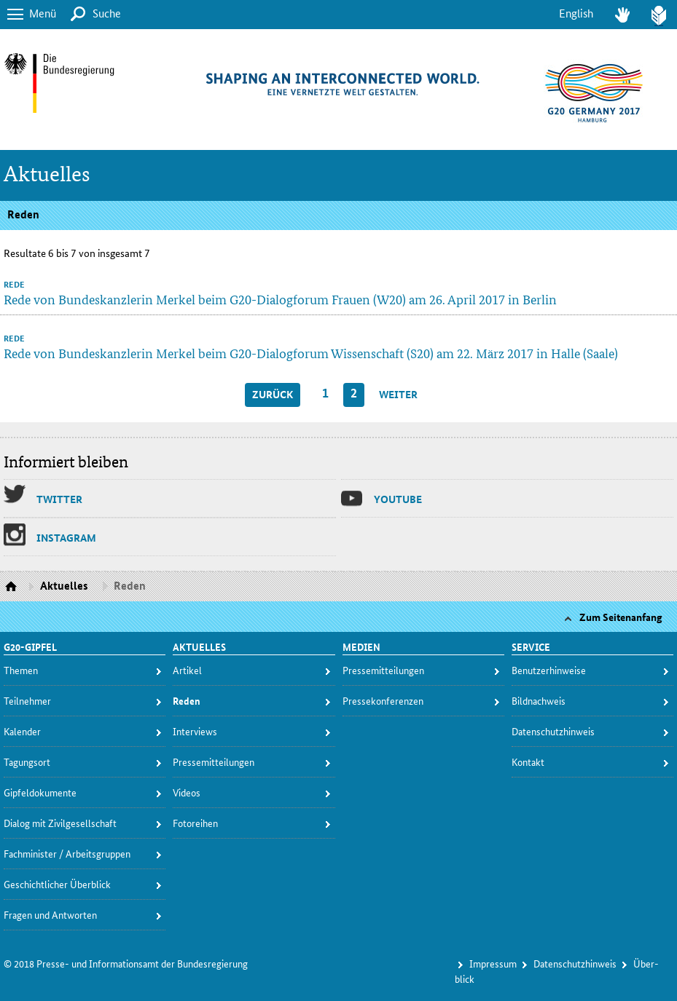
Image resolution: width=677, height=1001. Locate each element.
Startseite (13, 586)
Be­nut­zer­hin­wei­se (549, 669)
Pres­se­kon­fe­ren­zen (383, 700)
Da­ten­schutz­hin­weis (553, 731)
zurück (272, 394)
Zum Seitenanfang (620, 616)
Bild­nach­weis (539, 700)
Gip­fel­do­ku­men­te (40, 792)
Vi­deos (186, 792)
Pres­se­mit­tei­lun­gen (213, 761)
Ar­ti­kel (187, 669)
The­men (21, 669)
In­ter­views (195, 731)
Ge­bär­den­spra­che (622, 14)
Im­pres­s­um (493, 963)
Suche (107, 12)
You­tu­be (398, 498)
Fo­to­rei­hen (195, 822)
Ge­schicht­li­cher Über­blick (57, 884)
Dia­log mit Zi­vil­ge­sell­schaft (60, 822)
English (576, 12)
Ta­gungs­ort (27, 761)
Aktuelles (47, 174)
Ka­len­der (22, 731)
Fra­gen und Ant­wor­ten (50, 914)
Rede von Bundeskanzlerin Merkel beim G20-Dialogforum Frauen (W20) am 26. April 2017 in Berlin (280, 299)
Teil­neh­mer (27, 700)
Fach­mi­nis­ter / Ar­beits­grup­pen (67, 853)
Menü (42, 12)
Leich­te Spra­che (658, 14)
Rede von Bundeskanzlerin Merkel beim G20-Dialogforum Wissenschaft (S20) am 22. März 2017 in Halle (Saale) (311, 353)
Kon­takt (528, 761)
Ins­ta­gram (66, 537)
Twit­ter (59, 498)
